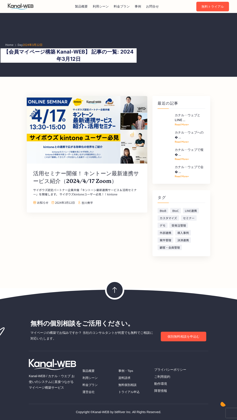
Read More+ (182, 124)
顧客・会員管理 (170, 247)
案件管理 (165, 240)
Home (9, 45)
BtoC (175, 211)
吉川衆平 (87, 203)
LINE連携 (191, 211)
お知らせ (43, 202)
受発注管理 (179, 225)
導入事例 (183, 233)
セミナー (189, 218)
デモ (162, 225)
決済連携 (183, 240)
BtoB (163, 211)
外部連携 (165, 233)
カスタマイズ (168, 218)
